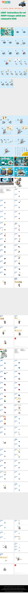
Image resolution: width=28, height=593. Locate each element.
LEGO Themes (17, 8)
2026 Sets (11, 8)
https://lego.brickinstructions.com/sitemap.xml (15, 591)
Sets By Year (5, 8)
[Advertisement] (13, 102)
